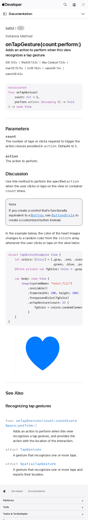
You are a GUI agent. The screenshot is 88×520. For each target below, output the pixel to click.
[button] (65, 4)
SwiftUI (10, 28)
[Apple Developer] (12, 4)
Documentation (20, 14)
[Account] (74, 4)
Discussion (17, 174)
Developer (17, 491)
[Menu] (83, 4)
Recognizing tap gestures (28, 405)
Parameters (17, 128)
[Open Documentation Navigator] (5, 14)
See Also (14, 393)
